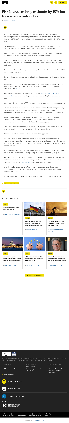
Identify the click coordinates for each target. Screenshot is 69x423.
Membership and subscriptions (31, 365)
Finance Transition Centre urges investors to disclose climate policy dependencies (57, 258)
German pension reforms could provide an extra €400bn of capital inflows (33, 223)
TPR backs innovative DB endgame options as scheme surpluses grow (34, 258)
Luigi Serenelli (33, 230)
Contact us (7, 365)
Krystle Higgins (56, 265)
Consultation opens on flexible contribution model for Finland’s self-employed (12, 258)
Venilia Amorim (11, 265)
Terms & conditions (21, 415)
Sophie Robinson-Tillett (55, 230)
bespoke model (26, 162)
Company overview (55, 365)
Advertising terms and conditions (33, 369)
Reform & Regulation (11, 183)
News (5, 204)
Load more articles (34, 275)
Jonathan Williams (9, 20)
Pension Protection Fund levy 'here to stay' (11, 208)
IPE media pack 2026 (10, 369)
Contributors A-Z (17, 414)
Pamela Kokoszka (34, 265)
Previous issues (6, 414)
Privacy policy (37, 414)
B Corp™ (45, 415)
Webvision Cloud (39, 420)
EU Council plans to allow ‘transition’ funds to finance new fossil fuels (56, 223)
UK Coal (18, 89)
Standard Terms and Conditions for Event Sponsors (55, 370)
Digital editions (9, 374)
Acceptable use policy (8, 415)
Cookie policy (47, 414)
